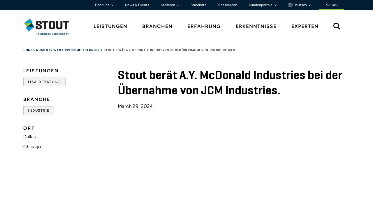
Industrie (39, 110)
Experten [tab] (305, 26)
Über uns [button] (102, 5)
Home (28, 50)
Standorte (199, 5)
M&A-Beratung (44, 82)
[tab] (51, 26)
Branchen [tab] (157, 26)
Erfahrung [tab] (204, 26)
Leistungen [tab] (110, 26)
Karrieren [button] (168, 5)
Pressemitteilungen (82, 50)
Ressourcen (227, 5)
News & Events (137, 5)
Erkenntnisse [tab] (256, 26)
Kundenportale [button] (261, 5)
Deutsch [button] (298, 5)
